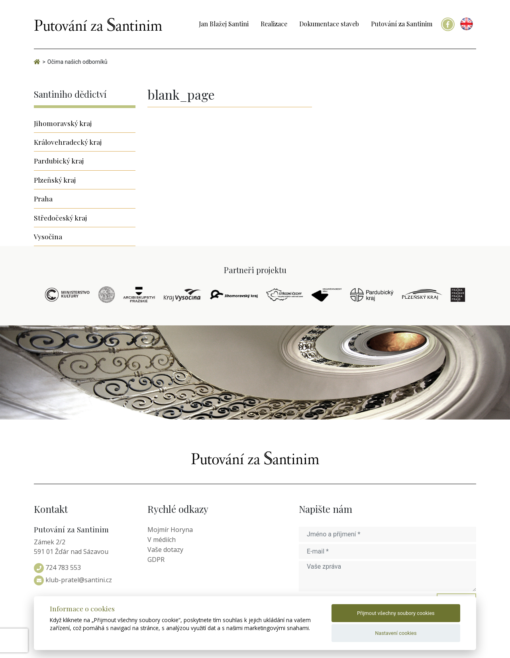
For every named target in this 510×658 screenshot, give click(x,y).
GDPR (156, 559)
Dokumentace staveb (329, 24)
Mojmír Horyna (170, 529)
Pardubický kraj (59, 160)
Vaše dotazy (165, 549)
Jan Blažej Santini (224, 24)
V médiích (161, 539)
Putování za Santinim (401, 24)
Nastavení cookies (395, 633)
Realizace (274, 24)
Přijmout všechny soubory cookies (396, 613)
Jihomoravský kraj (63, 123)
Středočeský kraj (60, 217)
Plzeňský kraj (55, 179)
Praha (43, 198)
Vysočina (48, 236)
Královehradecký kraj (68, 141)
